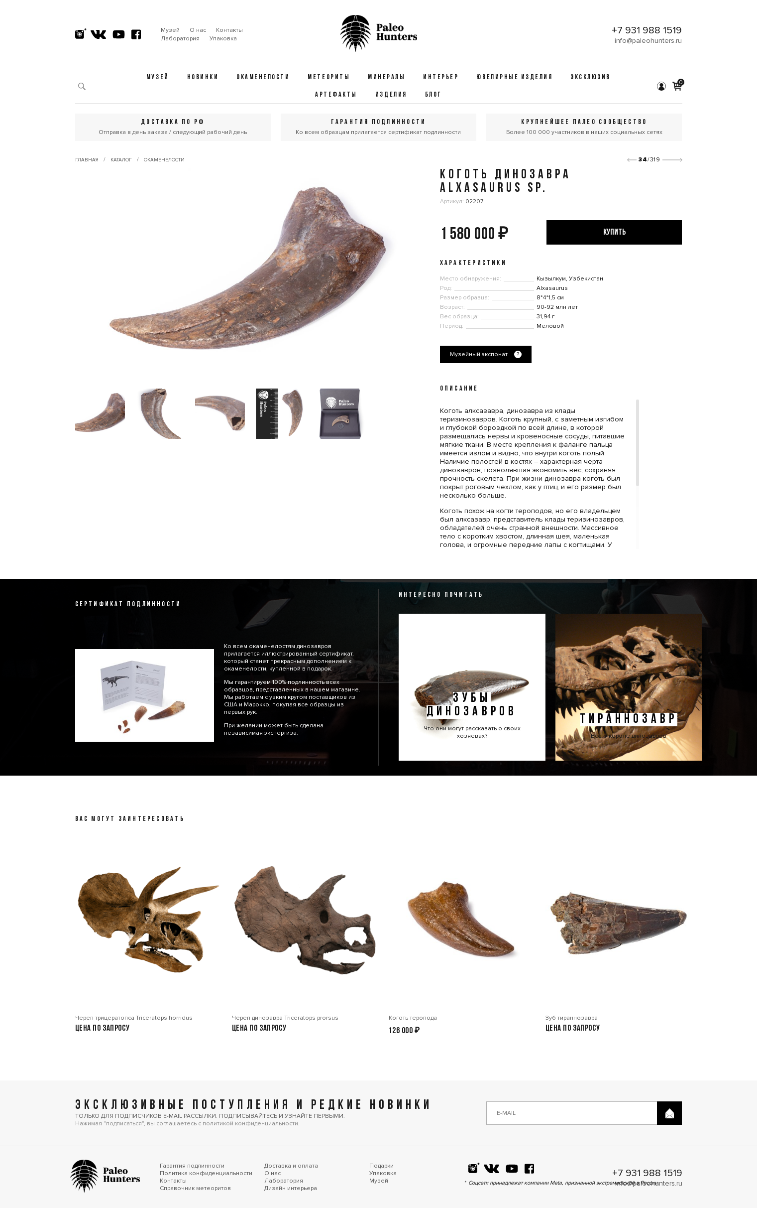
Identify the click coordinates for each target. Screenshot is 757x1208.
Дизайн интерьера (290, 1188)
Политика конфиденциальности (206, 1173)
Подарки (381, 1166)
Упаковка (223, 38)
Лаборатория (180, 38)
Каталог (121, 160)
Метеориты (329, 77)
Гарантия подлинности (192, 1166)
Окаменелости (263, 77)
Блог (433, 95)
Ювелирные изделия (514, 77)
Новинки (203, 77)
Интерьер (440, 77)
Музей (170, 30)
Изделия (391, 95)
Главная (87, 160)
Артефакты (336, 95)
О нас (198, 30)
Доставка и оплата (291, 1166)
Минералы (386, 77)
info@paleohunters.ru (648, 40)
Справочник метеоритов (195, 1188)
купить (614, 232)
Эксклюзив (590, 77)
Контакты (229, 30)
